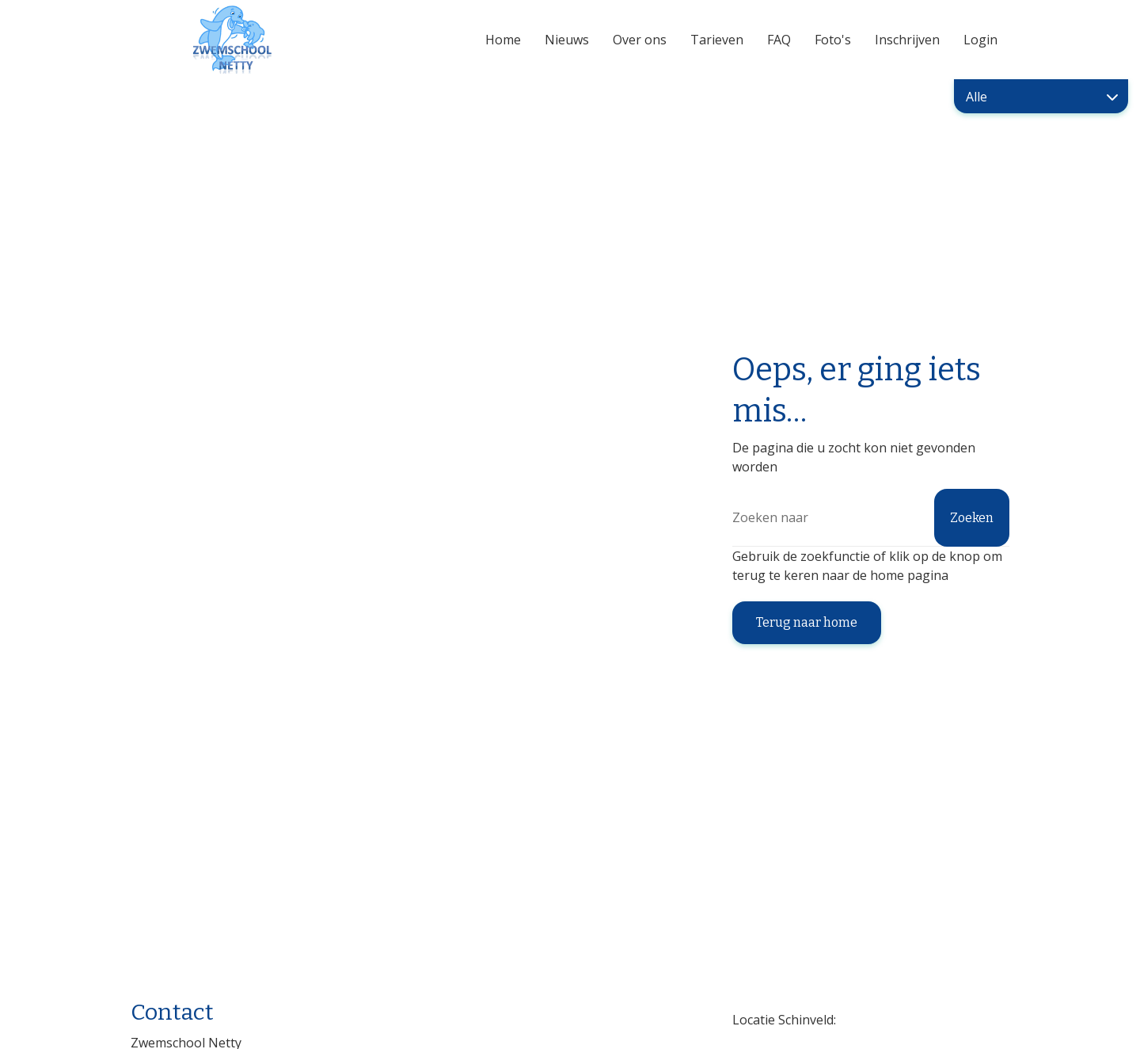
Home (503, 39)
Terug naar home (806, 622)
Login (980, 39)
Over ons (640, 39)
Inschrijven (907, 39)
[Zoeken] (870, 518)
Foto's (833, 39)
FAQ (779, 39)
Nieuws (567, 39)
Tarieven (716, 39)
